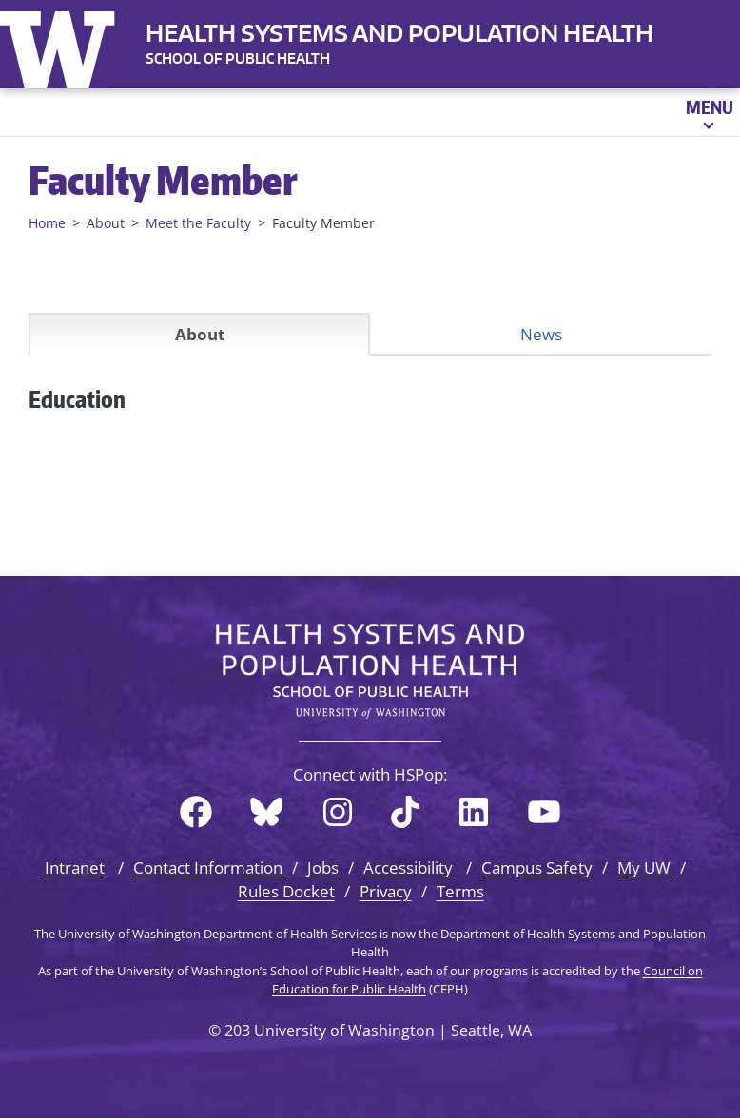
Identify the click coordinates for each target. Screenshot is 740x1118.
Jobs (323, 867)
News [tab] (541, 334)
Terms (460, 891)
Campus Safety (537, 867)
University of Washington (62, 45)
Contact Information (207, 867)
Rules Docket (286, 891)
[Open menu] (708, 112)
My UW (644, 867)
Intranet (75, 867)
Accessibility (408, 867)
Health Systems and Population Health (399, 33)
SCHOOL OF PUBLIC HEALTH (238, 58)
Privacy (386, 891)
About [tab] (199, 334)
